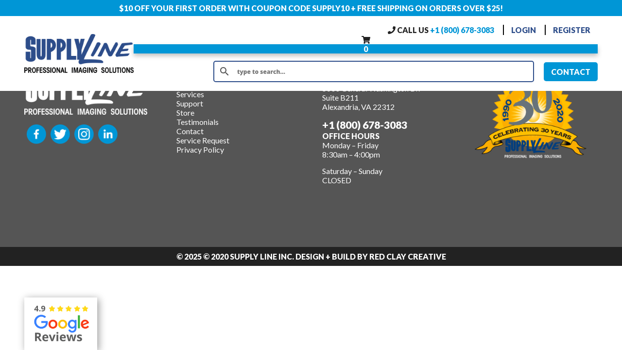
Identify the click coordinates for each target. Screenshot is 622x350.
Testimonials (197, 121)
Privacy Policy (200, 149)
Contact (190, 131)
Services (190, 94)
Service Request (202, 140)
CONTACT (570, 71)
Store (185, 112)
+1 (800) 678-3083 (462, 30)
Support (189, 103)
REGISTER (571, 30)
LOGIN (523, 30)
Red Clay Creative (407, 256)
